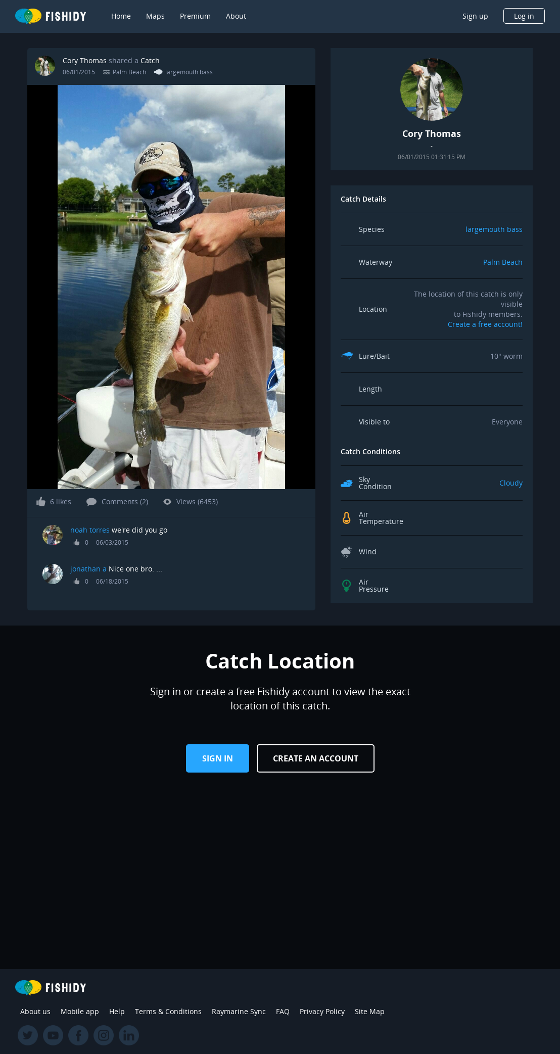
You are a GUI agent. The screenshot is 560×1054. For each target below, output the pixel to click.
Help (117, 1011)
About (236, 16)
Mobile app (80, 1011)
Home (121, 16)
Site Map (370, 1011)
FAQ (283, 1011)
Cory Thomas (85, 60)
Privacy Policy (322, 1011)
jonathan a (88, 568)
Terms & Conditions (168, 1011)
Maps (155, 16)
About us (35, 1011)
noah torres (90, 530)
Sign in (217, 758)
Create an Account (315, 758)
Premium (195, 16)
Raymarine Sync (239, 1011)
